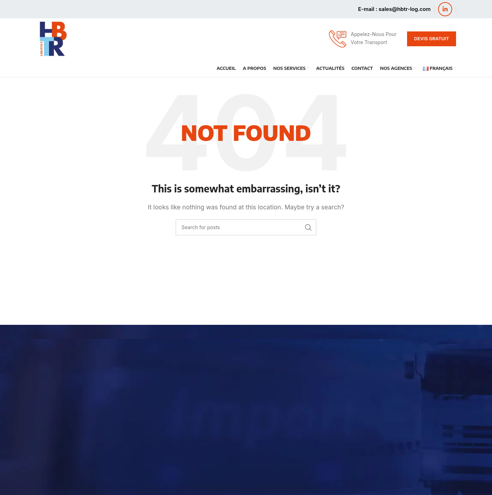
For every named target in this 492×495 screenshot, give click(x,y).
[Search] (246, 227)
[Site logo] (53, 38)
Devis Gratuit (431, 38)
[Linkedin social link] (445, 9)
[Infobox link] (362, 38)
